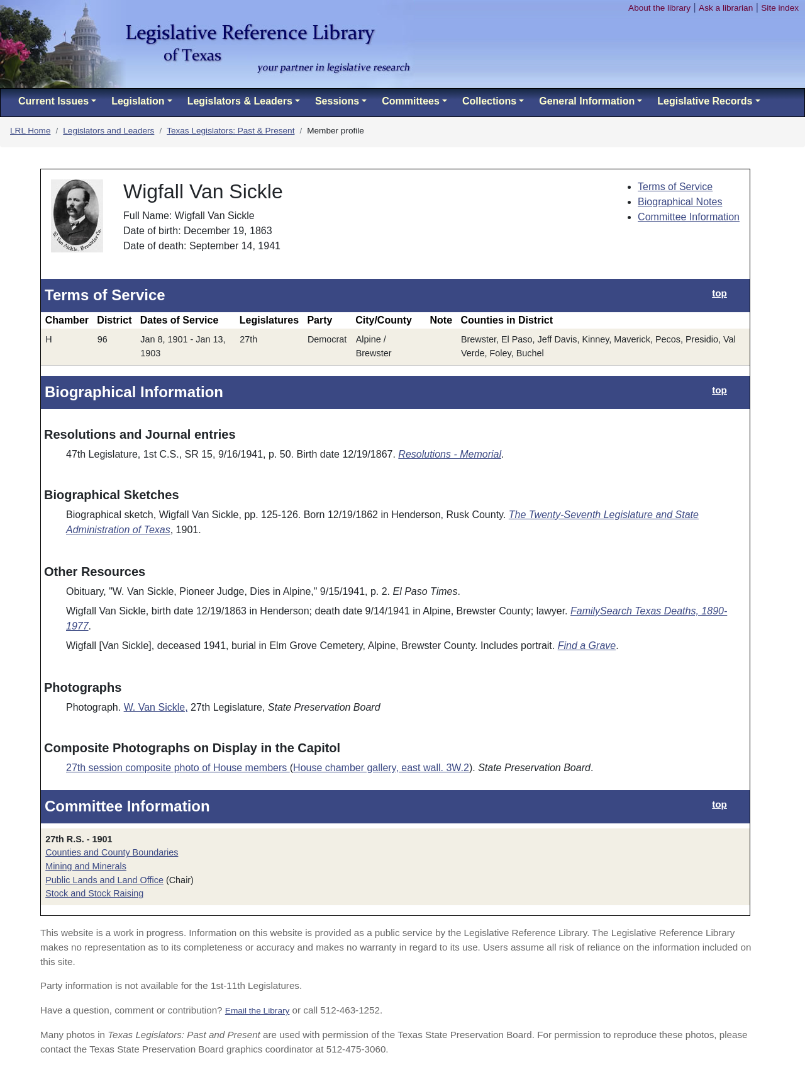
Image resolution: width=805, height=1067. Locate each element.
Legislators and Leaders (108, 130)
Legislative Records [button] (704, 101)
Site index (780, 8)
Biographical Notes (680, 201)
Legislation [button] (137, 101)
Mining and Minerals (85, 866)
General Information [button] (587, 101)
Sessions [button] (337, 101)
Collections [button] (489, 101)
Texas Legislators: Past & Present (230, 130)
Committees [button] (411, 101)
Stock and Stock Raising (94, 893)
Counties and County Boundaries (111, 852)
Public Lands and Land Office (104, 880)
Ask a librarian (726, 8)
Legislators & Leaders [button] (239, 101)
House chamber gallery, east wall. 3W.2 (381, 767)
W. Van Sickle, (156, 707)
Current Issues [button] (53, 101)
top (719, 293)
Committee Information (689, 217)
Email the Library (257, 1010)
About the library (659, 8)
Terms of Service (675, 186)
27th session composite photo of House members (178, 767)
